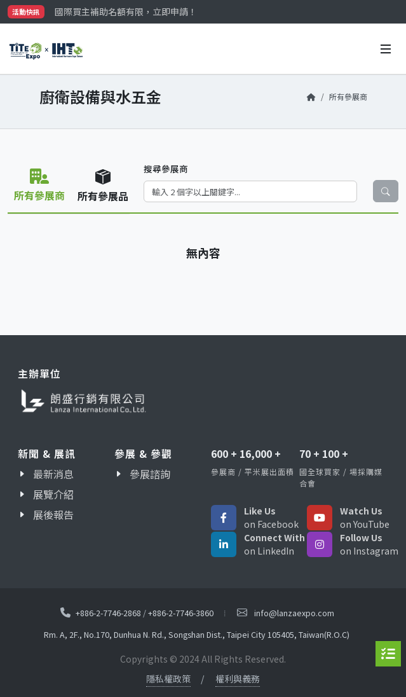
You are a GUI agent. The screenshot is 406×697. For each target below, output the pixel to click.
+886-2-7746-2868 (108, 612)
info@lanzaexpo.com (294, 613)
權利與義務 (237, 678)
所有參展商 (348, 96)
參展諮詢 (150, 473)
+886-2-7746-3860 (180, 612)
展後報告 (53, 514)
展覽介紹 (53, 494)
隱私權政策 (168, 678)
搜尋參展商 (166, 168)
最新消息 (53, 473)
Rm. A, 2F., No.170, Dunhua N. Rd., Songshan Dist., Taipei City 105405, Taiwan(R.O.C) (196, 634)
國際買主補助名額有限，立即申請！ (126, 11)
